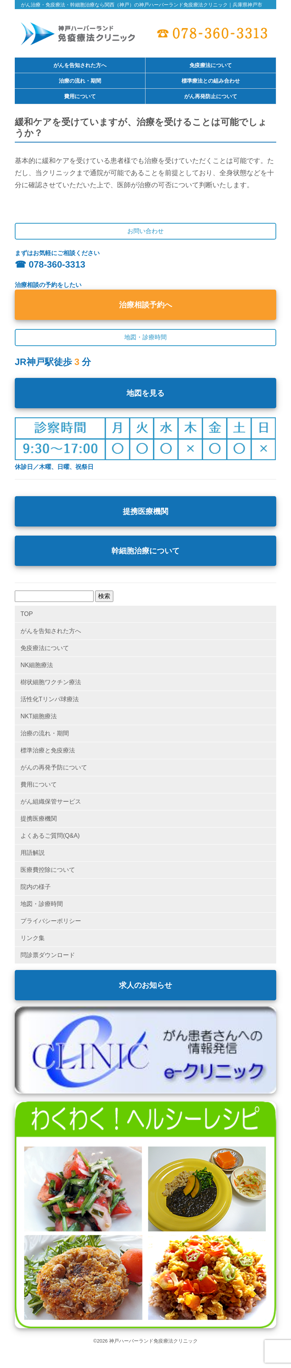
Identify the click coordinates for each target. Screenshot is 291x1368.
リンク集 (32, 938)
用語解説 (32, 852)
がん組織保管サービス (50, 801)
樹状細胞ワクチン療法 (50, 682)
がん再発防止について (210, 97)
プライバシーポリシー (50, 921)
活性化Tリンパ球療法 (49, 699)
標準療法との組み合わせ (210, 81)
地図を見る (145, 393)
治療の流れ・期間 (80, 81)
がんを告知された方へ (79, 66)
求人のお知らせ (145, 985)
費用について (80, 97)
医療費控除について (47, 870)
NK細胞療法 (36, 665)
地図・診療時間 (41, 904)
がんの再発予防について (53, 767)
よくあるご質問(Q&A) (50, 835)
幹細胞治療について (145, 551)
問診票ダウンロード (47, 955)
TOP (26, 614)
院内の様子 (35, 887)
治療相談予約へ (145, 305)
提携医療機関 (145, 511)
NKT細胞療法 (38, 716)
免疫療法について (210, 66)
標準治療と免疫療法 (47, 750)
